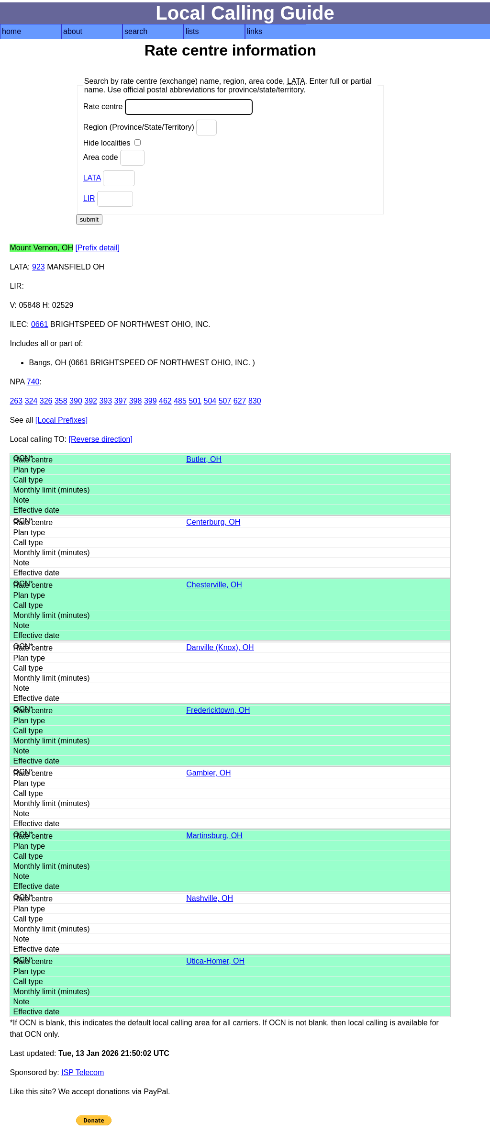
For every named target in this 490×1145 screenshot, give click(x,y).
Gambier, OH (208, 773)
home (11, 31)
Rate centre (168, 107)
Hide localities (112, 143)
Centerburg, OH (213, 522)
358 (61, 401)
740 (33, 382)
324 (31, 401)
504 (210, 401)
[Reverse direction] (101, 439)
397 (120, 401)
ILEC (18, 324)
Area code (114, 158)
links (254, 31)
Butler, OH (204, 459)
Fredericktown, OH (218, 710)
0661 (39, 324)
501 (195, 401)
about (72, 31)
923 (38, 267)
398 (135, 401)
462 (165, 401)
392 (90, 401)
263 (16, 401)
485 (180, 401)
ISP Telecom (82, 1072)
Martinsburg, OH (214, 835)
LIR (89, 198)
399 (150, 401)
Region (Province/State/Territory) (150, 127)
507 (225, 401)
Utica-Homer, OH (215, 961)
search (135, 31)
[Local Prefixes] (61, 420)
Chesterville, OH (214, 585)
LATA (92, 178)
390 (75, 401)
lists (192, 31)
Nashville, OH (209, 898)
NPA (17, 382)
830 (254, 401)
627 (240, 401)
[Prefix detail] (97, 248)
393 (105, 401)
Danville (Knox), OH (220, 647)
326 (46, 401)
